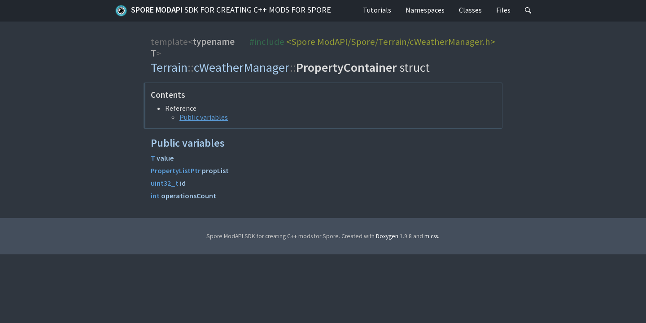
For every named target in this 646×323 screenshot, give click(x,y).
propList (215, 170)
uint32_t (165, 183)
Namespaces (425, 9)
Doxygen (387, 236)
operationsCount (188, 195)
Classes (470, 9)
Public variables (203, 117)
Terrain (169, 67)
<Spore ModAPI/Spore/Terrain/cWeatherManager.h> (390, 42)
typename (214, 42)
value (165, 157)
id (183, 183)
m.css (431, 236)
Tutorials (377, 9)
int (155, 195)
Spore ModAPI (223, 10)
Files (503, 9)
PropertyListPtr (176, 170)
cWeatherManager (242, 67)
